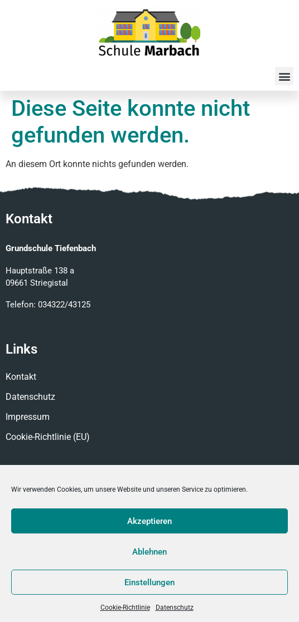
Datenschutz (175, 607)
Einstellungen (149, 582)
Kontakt (21, 376)
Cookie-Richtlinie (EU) (48, 437)
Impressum (28, 417)
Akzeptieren (149, 521)
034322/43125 (64, 305)
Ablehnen (149, 552)
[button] (284, 76)
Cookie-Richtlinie (125, 607)
